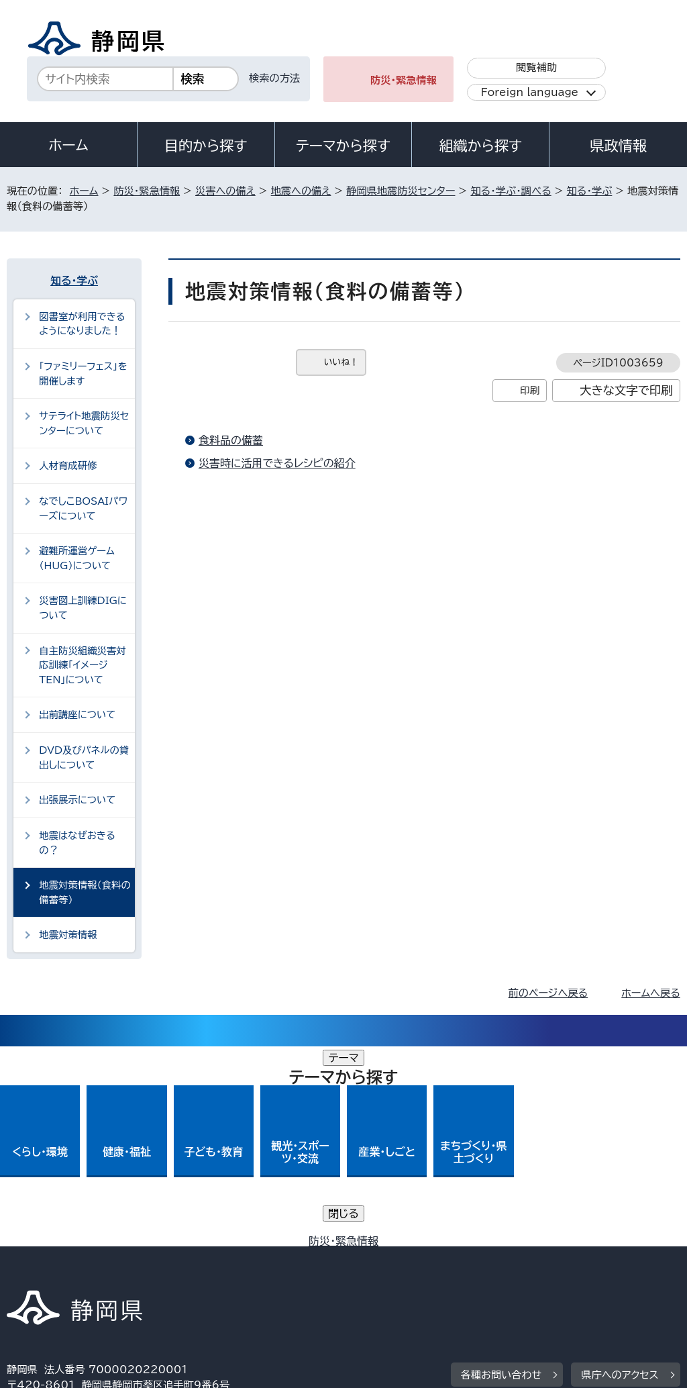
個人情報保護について (219, 1257)
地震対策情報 (68, 935)
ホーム (68, 145)
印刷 (529, 390)
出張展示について (77, 800)
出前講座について (77, 714)
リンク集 (36, 1273)
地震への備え (301, 191)
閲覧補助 (536, 67)
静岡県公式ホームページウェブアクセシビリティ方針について (454, 1257)
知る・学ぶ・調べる (510, 191)
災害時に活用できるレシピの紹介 (277, 463)
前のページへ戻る (548, 993)
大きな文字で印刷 (626, 390)
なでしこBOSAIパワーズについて (83, 508)
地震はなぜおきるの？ (77, 842)
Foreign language (529, 92)
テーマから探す (343, 145)
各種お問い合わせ (501, 1175)
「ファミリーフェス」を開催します (83, 373)
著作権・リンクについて (69, 1257)
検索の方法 (274, 78)
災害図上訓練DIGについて (83, 607)
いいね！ (341, 362)
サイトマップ (130, 1273)
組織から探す (480, 145)
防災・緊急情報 (403, 80)
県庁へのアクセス (619, 1175)
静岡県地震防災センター (400, 191)
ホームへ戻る (650, 993)
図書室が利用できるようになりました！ (82, 323)
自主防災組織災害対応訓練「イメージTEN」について (82, 665)
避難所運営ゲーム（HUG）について (77, 558)
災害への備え (225, 191)
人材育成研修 (68, 465)
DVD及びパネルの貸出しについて (84, 757)
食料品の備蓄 (231, 440)
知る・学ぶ (590, 191)
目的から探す (206, 145)
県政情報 (618, 145)
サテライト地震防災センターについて (84, 423)
